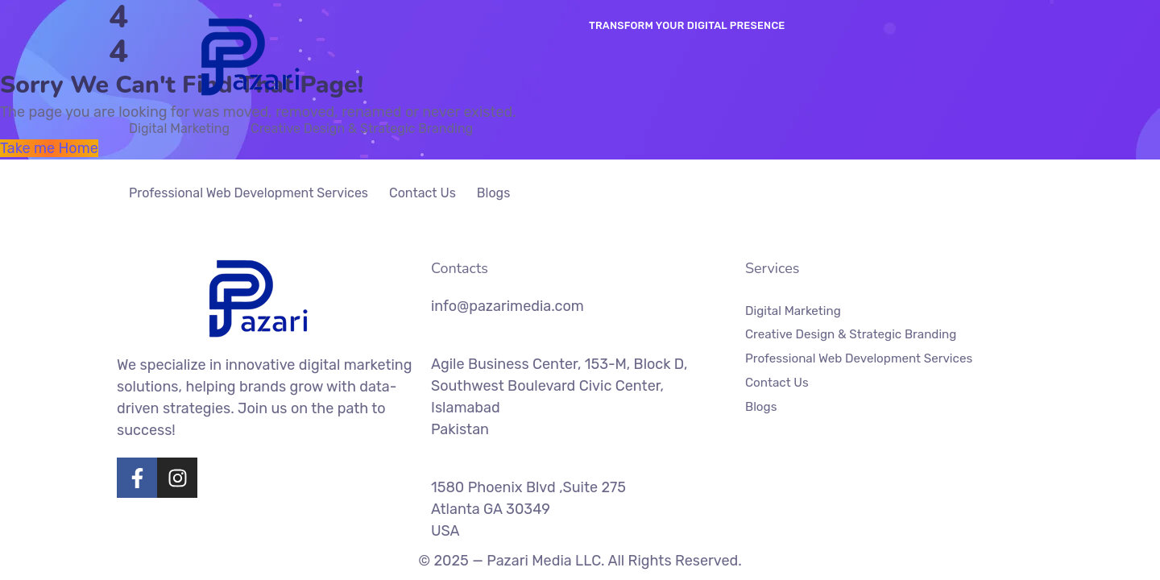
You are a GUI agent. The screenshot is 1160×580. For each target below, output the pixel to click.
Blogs (493, 193)
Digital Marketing (179, 128)
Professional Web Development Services (248, 193)
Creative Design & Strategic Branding (362, 128)
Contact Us (422, 193)
